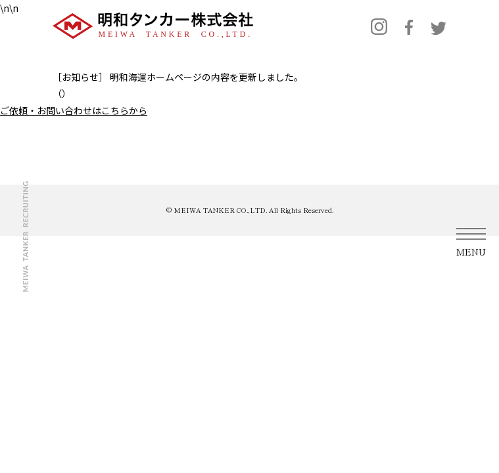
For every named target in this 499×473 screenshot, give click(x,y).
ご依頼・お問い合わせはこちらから (73, 110)
